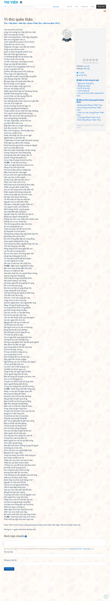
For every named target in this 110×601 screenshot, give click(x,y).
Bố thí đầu (82, 148)
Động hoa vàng (84, 114)
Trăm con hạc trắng (85, 140)
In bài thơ (83, 103)
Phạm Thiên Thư (95, 133)
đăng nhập (86, 577)
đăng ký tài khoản (76, 577)
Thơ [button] (76, 7)
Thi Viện (11, 2)
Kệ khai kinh (82, 133)
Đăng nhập (101, 7)
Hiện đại (86, 97)
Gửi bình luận (9, 597)
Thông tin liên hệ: (10, 588)
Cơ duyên (81, 145)
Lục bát (87, 94)
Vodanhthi (87, 153)
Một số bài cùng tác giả (88, 108)
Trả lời (81, 101)
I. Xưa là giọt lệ (83, 119)
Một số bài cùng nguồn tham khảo (90, 129)
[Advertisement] (55, 25)
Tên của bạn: (8, 580)
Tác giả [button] (69, 7)
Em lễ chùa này (84, 116)
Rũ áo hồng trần (84, 136)
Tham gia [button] (84, 7)
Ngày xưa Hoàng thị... (86, 111)
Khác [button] (93, 7)
